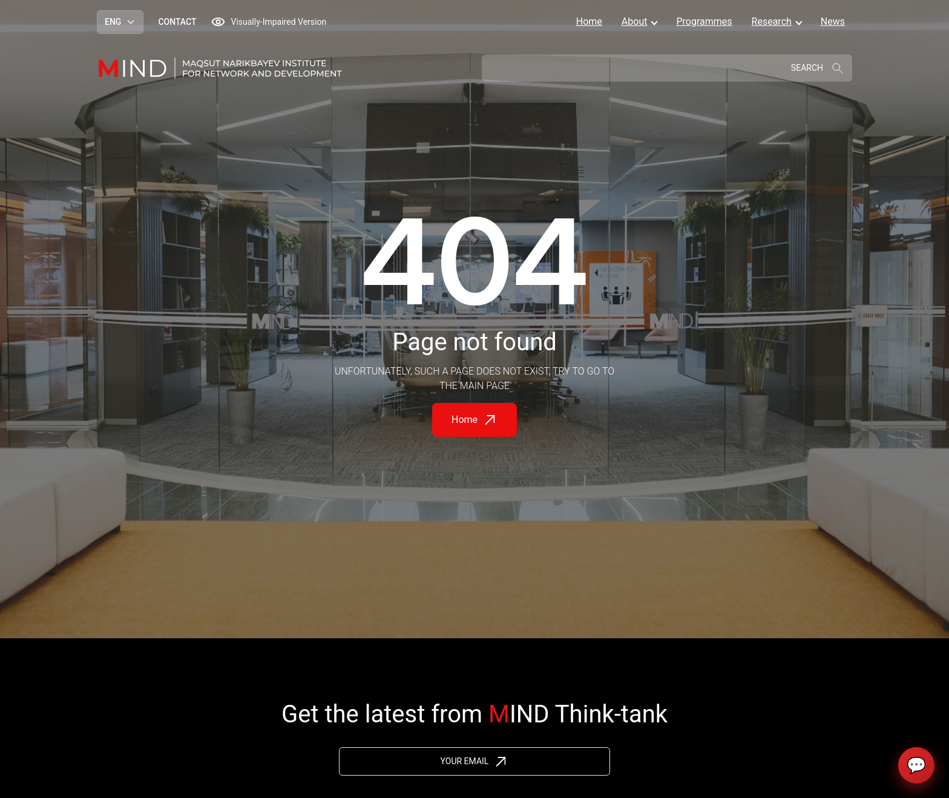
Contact (177, 22)
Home (589, 21)
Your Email (465, 761)
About (635, 21)
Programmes (704, 21)
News (833, 21)
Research (772, 21)
